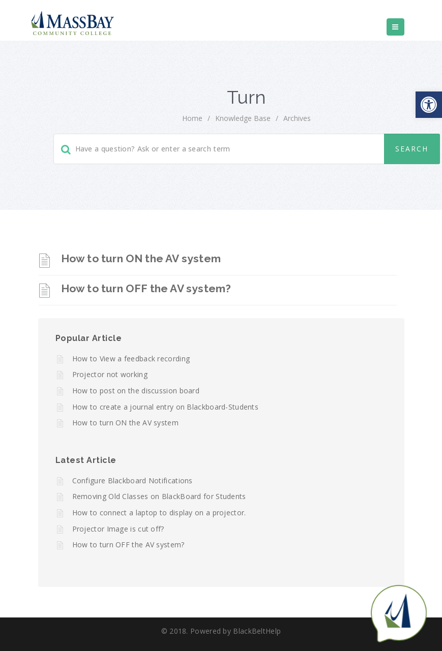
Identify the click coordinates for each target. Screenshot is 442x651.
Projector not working (110, 374)
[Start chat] (399, 613)
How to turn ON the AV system (141, 258)
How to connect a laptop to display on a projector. (159, 512)
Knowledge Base (243, 118)
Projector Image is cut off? (118, 529)
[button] (429, 104)
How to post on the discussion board (136, 390)
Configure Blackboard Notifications (132, 480)
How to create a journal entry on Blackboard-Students (165, 407)
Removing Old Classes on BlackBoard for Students (159, 496)
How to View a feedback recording (131, 358)
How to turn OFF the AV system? (146, 288)
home (192, 118)
